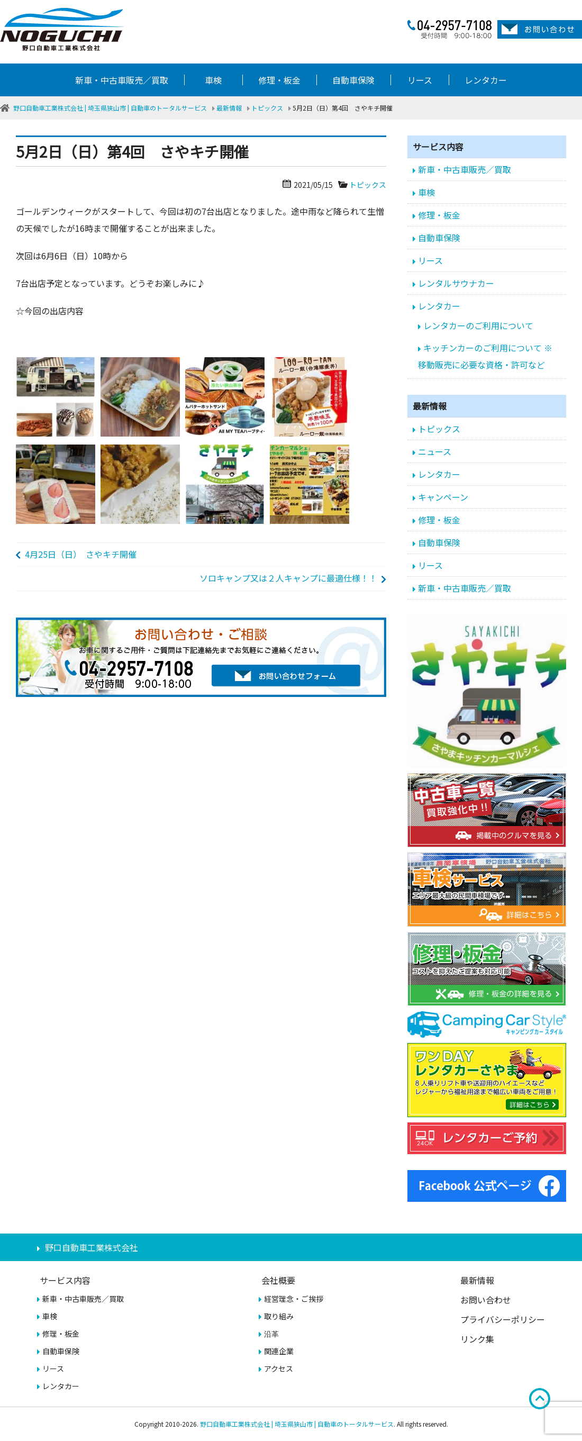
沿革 (271, 1333)
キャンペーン (443, 497)
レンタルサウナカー (456, 283)
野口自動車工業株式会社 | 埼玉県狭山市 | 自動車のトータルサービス (297, 1423)
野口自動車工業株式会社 (91, 1247)
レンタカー (486, 80)
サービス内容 (65, 1280)
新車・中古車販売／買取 (121, 80)
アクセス (278, 1368)
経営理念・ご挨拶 (293, 1298)
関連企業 (279, 1351)
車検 (213, 80)
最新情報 (477, 1280)
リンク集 (477, 1339)
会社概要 (278, 1280)
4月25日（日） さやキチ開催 (81, 554)
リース (419, 80)
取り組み (279, 1316)
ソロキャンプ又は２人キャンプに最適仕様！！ (288, 578)
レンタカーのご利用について (478, 325)
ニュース (434, 451)
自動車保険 (353, 80)
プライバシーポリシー (502, 1319)
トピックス (367, 184)
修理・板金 (279, 80)
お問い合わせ (485, 1299)
